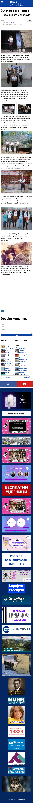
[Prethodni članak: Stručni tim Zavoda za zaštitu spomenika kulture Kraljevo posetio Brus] (6, 377)
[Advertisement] (16, 292)
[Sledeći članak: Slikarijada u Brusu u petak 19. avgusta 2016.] (27, 377)
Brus (3, 311)
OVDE (12, 274)
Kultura (12, 22)
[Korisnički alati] (29, 20)
